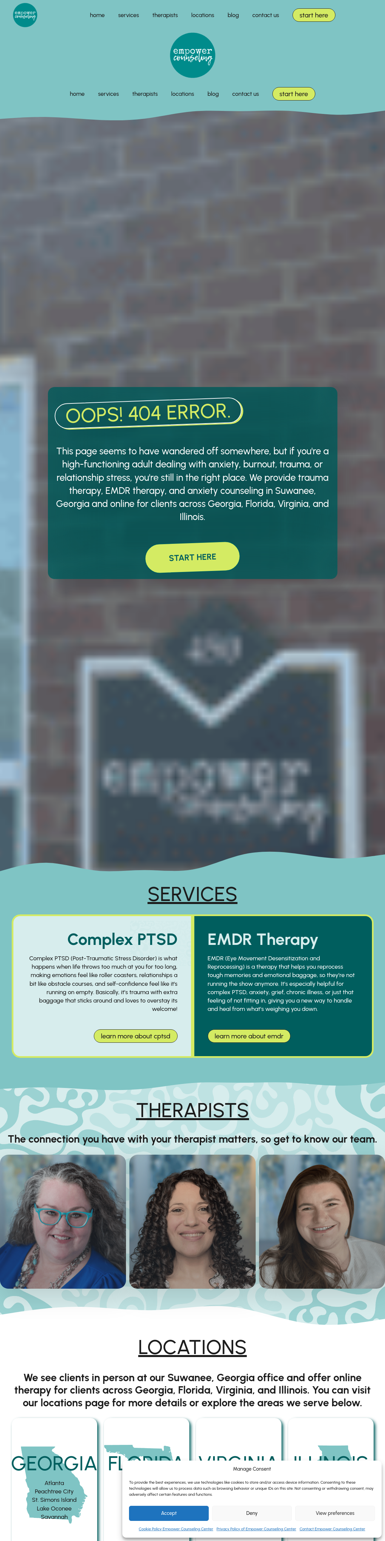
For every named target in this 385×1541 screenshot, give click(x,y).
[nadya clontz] (192, 1222)
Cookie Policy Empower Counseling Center (176, 1529)
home (97, 14)
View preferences (335, 1513)
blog (233, 14)
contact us (265, 14)
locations (202, 14)
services (128, 14)
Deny (252, 1513)
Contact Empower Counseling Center (332, 1529)
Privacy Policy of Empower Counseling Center (256, 1529)
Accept (169, 1513)
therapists (165, 14)
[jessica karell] (322, 1222)
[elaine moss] (63, 1222)
